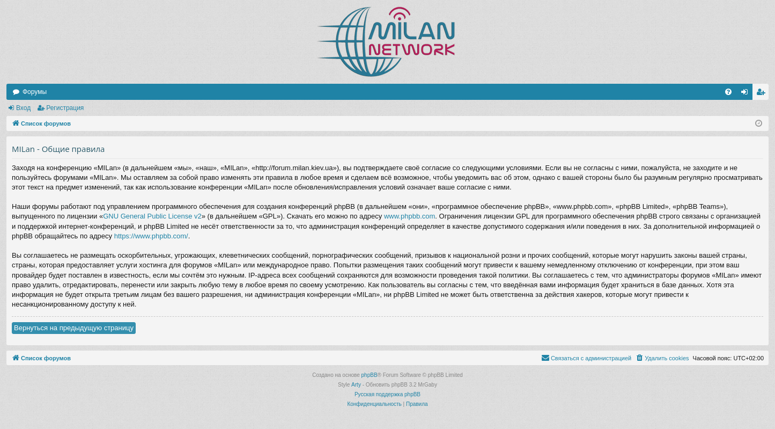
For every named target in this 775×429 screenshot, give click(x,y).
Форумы (35, 92)
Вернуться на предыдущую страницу (74, 328)
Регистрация (65, 108)
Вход (23, 108)
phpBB (369, 375)
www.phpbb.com (409, 216)
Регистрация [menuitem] (763, 94)
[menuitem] (728, 92)
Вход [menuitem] (746, 94)
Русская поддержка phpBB (387, 394)
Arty (356, 385)
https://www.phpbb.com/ (151, 236)
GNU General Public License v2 (152, 216)
